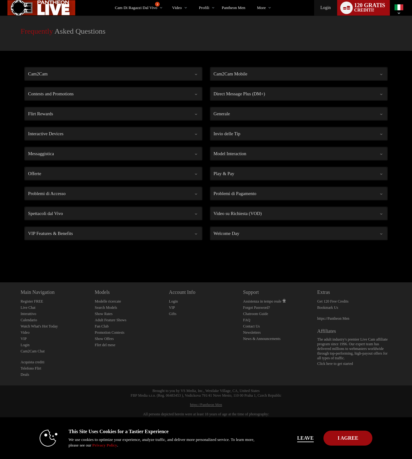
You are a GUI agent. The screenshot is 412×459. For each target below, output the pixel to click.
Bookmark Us (327, 307)
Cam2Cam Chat (33, 351)
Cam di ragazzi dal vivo (137, 6)
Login (325, 7)
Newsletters (252, 332)
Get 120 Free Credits (332, 301)
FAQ (246, 320)
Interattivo (28, 314)
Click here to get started (335, 363)
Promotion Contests (109, 332)
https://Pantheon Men (333, 318)
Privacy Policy (92, 445)
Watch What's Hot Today (39, 326)
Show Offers (104, 339)
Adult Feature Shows (110, 320)
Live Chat (28, 307)
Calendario (29, 320)
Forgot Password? (256, 307)
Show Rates (104, 314)
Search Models (106, 307)
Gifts (173, 314)
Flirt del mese (105, 345)
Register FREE (32, 301)
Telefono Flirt (31, 368)
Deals (25, 374)
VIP (24, 339)
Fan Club (102, 326)
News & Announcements (261, 339)
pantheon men (233, 7)
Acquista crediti (32, 362)
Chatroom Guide (255, 314)
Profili (204, 7)
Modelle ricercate (108, 301)
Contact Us (251, 326)
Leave (293, 438)
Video (177, 7)
